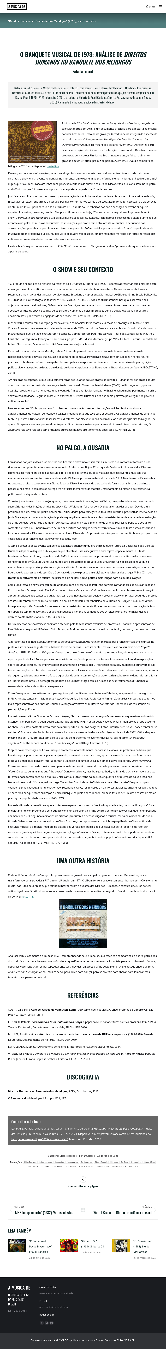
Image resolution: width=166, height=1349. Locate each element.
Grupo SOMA (149, 1162)
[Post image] (17, 1245)
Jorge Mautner (57, 1166)
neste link (53, 166)
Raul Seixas (133, 1166)
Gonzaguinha (136, 1162)
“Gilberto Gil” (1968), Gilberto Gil (92, 1243)
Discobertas (59, 1162)
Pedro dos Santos (119, 1166)
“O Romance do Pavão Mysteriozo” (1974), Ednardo (40, 1246)
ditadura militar (72, 1162)
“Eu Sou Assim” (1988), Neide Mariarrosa (142, 1246)
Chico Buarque (30, 1162)
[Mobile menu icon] (160, 6)
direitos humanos (45, 1162)
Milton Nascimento (86, 1166)
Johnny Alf (45, 1166)
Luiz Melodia (71, 1166)
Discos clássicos (68, 1155)
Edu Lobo (114, 1162)
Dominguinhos (86, 1162)
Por (87, 1155)
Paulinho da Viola (102, 1166)
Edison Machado (101, 1162)
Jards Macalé (33, 1166)
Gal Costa (124, 1162)
